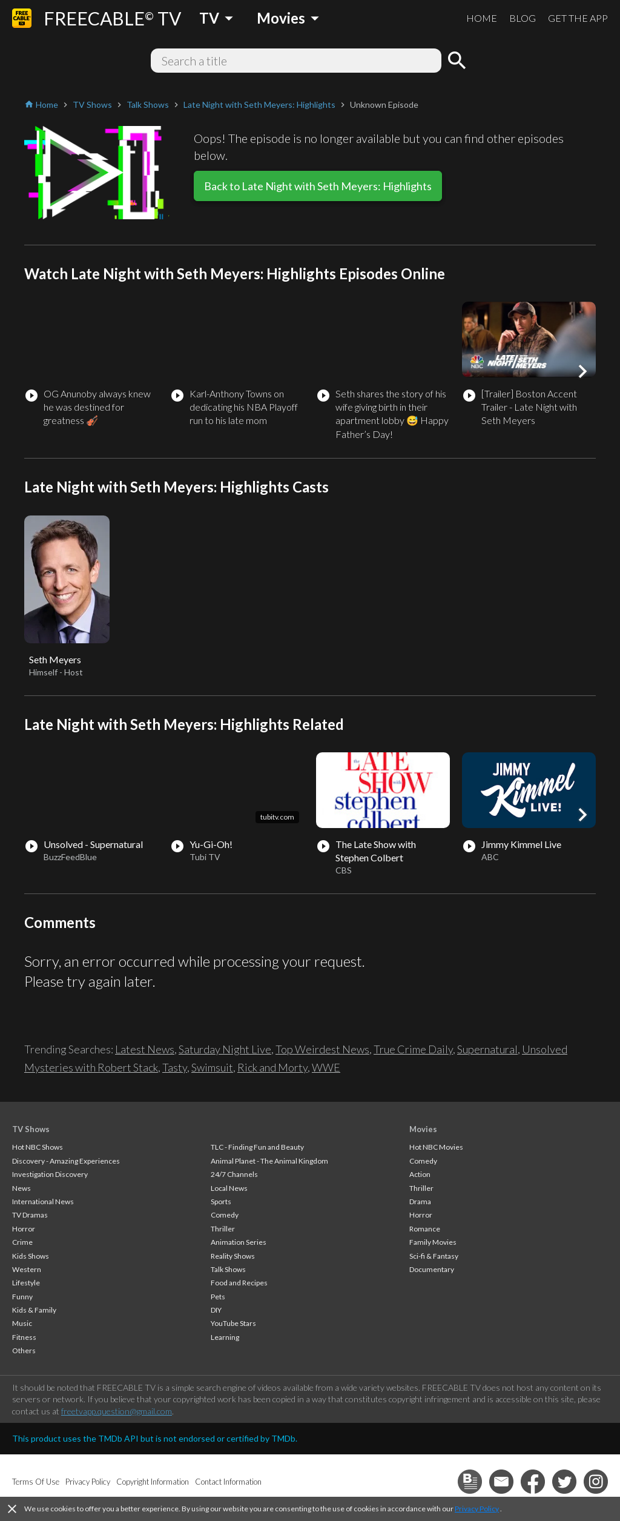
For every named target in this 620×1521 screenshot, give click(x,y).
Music (22, 1323)
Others (24, 1350)
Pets (218, 1296)
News (21, 1188)
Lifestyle (26, 1282)
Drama (420, 1201)
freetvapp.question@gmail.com (116, 1411)
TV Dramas (30, 1214)
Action (419, 1174)
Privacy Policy (477, 1508)
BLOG (522, 18)
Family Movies (433, 1242)
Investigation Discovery (50, 1174)
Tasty (174, 1067)
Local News (229, 1188)
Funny (22, 1296)
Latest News (144, 1049)
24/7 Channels (234, 1174)
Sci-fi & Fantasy (433, 1256)
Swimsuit (212, 1067)
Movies (423, 1129)
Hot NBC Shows (37, 1147)
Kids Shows (30, 1256)
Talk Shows (228, 1269)
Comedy (225, 1214)
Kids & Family (34, 1309)
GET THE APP (578, 18)
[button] (582, 371)
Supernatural (487, 1049)
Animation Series (238, 1242)
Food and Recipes (239, 1282)
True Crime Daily (413, 1049)
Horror (23, 1228)
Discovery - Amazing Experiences (66, 1160)
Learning (225, 1337)
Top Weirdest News (322, 1049)
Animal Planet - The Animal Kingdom (269, 1160)
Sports (221, 1201)
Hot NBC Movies (436, 1147)
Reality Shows (233, 1256)
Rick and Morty (272, 1067)
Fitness (24, 1337)
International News (43, 1201)
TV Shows (31, 1129)
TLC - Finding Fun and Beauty (257, 1147)
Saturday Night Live (225, 1049)
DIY (216, 1309)
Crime (22, 1242)
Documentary (431, 1269)
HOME (481, 18)
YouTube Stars (233, 1323)
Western (26, 1269)
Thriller (223, 1228)
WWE (326, 1067)
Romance (424, 1228)
